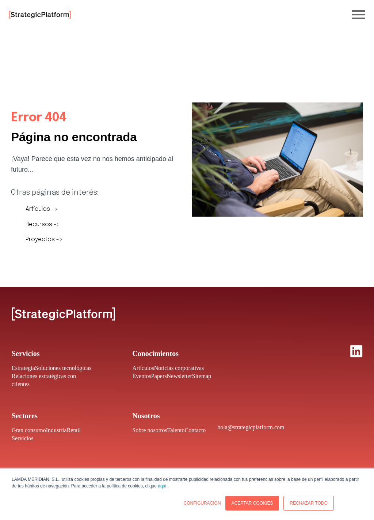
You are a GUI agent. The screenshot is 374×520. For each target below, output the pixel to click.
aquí (162, 486)
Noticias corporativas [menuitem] (179, 368)
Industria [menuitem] (56, 430)
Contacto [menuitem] (195, 430)
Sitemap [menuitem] (201, 376)
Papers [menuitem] (159, 376)
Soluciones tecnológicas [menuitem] (63, 368)
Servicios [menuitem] (23, 438)
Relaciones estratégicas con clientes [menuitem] (44, 380)
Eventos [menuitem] (141, 376)
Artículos (38, 209)
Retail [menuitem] (74, 430)
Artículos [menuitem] (143, 368)
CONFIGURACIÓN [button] (202, 503)
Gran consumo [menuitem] (29, 430)
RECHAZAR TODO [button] (309, 503)
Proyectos (41, 239)
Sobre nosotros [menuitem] (149, 430)
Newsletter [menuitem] (179, 376)
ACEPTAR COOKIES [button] (252, 503)
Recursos (40, 224)
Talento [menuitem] (176, 430)
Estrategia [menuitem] (23, 368)
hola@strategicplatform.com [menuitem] (250, 427)
